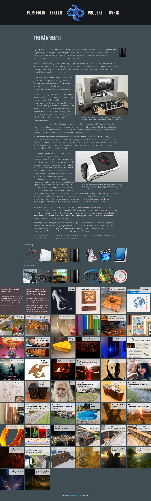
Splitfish (84, 185)
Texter (56, 12)
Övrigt (115, 12)
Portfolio (36, 12)
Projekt (95, 12)
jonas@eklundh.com (75, 495)
